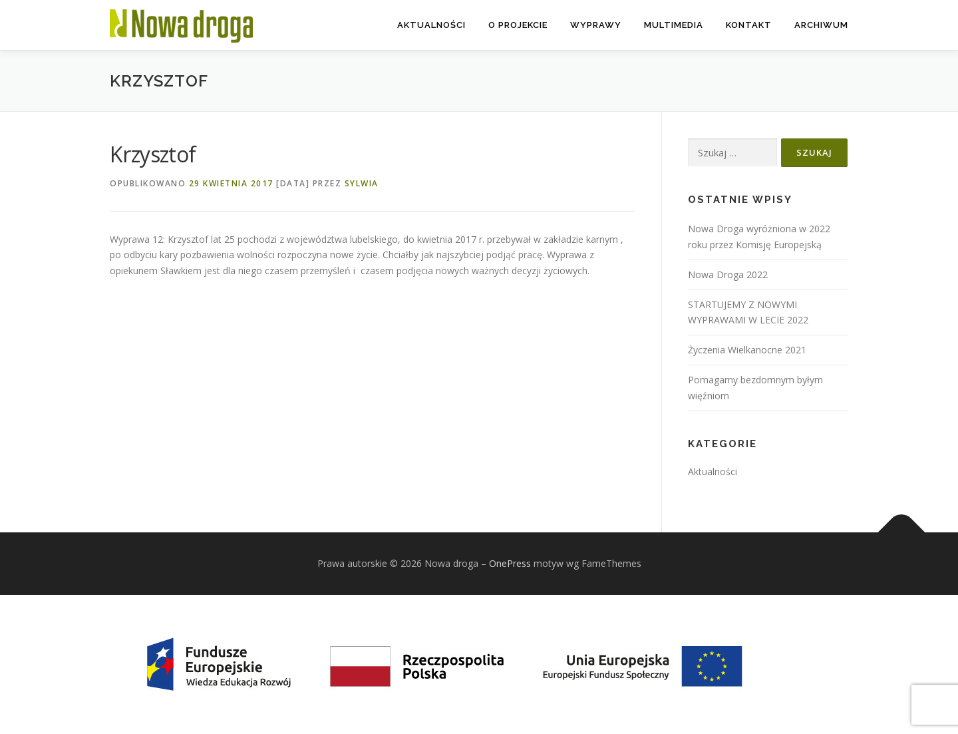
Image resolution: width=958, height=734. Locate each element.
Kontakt (749, 25)
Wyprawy (595, 25)
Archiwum (821, 25)
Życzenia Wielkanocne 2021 (747, 349)
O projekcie (518, 25)
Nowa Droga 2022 (728, 274)
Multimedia (673, 25)
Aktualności (431, 25)
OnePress (510, 563)
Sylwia (362, 183)
